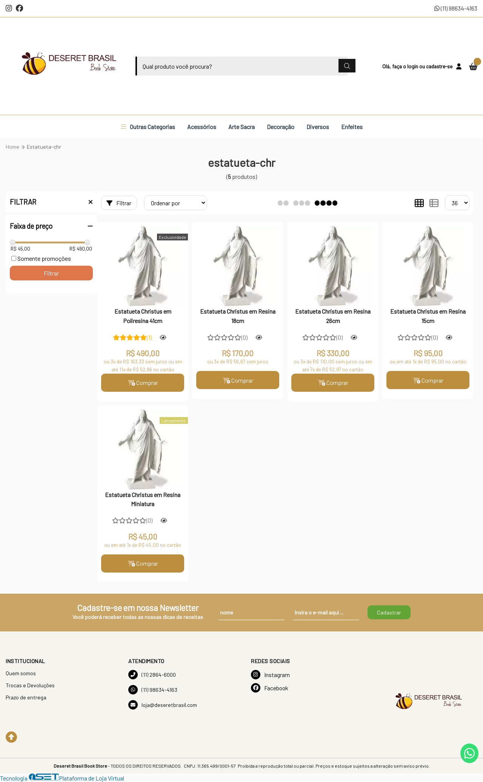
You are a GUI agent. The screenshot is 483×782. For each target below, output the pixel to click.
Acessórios (201, 126)
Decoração (280, 126)
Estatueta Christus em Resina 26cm (333, 316)
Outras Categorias (148, 126)
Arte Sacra (241, 126)
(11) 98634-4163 (455, 8)
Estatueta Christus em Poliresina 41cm (142, 316)
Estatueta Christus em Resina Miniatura (142, 499)
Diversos (317, 126)
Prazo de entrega (26, 697)
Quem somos (21, 673)
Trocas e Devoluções (30, 685)
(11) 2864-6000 (152, 674)
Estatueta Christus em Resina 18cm (237, 316)
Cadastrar (389, 612)
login (413, 66)
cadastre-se (439, 66)
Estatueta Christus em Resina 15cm (428, 316)
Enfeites (352, 126)
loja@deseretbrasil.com (162, 705)
